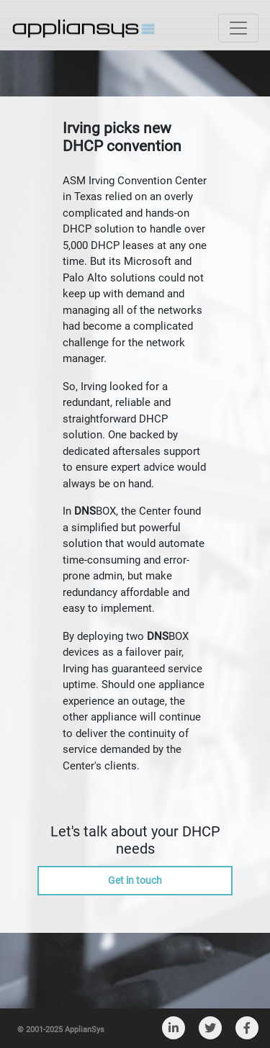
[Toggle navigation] (238, 28)
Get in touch (135, 880)
